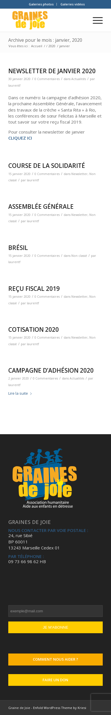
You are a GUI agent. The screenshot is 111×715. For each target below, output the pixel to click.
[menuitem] (41, 4)
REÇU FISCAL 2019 (34, 289)
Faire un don (55, 679)
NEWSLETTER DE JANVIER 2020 (52, 71)
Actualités (78, 79)
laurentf (14, 86)
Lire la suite (21, 393)
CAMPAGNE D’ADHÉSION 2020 (51, 370)
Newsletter (79, 174)
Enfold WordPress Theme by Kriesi (59, 708)
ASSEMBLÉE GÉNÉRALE (41, 206)
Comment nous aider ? (55, 659)
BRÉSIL (18, 248)
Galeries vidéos (72, 4)
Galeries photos (41, 4)
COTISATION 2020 (33, 329)
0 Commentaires (47, 79)
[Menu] (95, 20)
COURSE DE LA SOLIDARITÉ (46, 166)
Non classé (79, 256)
